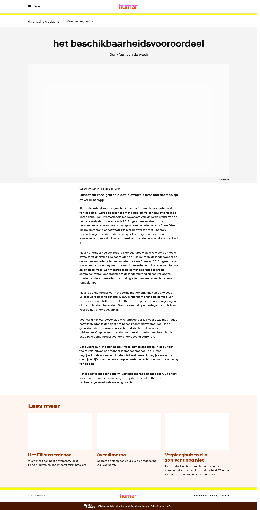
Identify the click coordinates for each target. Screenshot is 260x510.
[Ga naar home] (128, 6)
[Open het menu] (34, 6)
